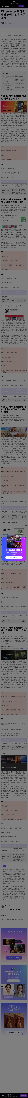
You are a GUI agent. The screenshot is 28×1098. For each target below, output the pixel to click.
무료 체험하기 (14, 558)
